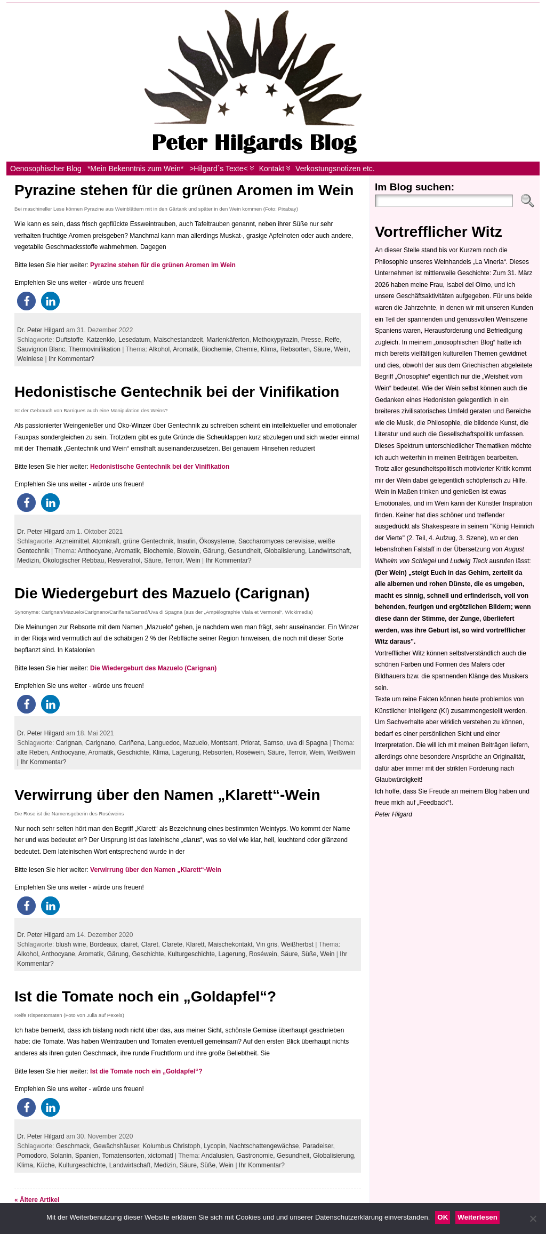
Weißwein (341, 752)
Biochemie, (218, 349)
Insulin (186, 541)
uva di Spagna (307, 743)
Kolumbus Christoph (171, 1146)
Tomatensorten (123, 1155)
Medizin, (30, 560)
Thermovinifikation (95, 349)
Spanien (87, 1155)
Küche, (48, 1165)
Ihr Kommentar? (71, 359)
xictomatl (160, 1155)
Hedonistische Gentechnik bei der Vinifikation (176, 391)
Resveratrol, (126, 560)
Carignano (100, 743)
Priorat (250, 743)
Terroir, (175, 560)
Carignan (69, 743)
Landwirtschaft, (330, 551)
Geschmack (73, 1146)
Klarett (195, 944)
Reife (332, 339)
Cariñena (131, 743)
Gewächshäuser (116, 1146)
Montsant (224, 743)
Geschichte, (134, 752)
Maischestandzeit (178, 339)
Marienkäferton (227, 339)
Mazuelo (195, 743)
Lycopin (215, 1146)
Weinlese (30, 359)
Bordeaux (103, 944)
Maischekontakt (230, 944)
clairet (129, 944)
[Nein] (532, 1218)
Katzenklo (101, 339)
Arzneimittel (72, 541)
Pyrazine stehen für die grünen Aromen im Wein (184, 190)
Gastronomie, (257, 1155)
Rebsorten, (297, 349)
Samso (273, 743)
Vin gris (266, 944)
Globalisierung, (286, 551)
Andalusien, (219, 1155)
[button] (26, 301)
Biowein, (190, 551)
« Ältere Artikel (36, 1200)
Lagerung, (187, 752)
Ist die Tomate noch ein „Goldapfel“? (145, 996)
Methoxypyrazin (275, 339)
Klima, (270, 349)
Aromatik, (187, 349)
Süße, (310, 954)
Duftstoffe (69, 339)
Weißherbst (297, 944)
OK (442, 1217)
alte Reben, (34, 752)
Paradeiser (317, 1146)
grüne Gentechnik (148, 541)
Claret (149, 944)
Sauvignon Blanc (41, 349)
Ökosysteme (217, 541)
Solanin (60, 1155)
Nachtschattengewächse (264, 1146)
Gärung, (215, 551)
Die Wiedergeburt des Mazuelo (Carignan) (162, 593)
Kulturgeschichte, (192, 954)
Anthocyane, (96, 551)
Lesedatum (134, 339)
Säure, (324, 349)
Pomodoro (31, 1155)
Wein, (342, 349)
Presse (311, 339)
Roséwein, (251, 752)
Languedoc (164, 743)
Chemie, (248, 349)
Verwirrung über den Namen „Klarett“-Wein (167, 795)
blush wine (71, 944)
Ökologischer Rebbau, (75, 560)
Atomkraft (105, 541)
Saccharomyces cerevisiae (276, 541)
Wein (193, 560)
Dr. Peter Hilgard (41, 330)
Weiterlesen (477, 1217)
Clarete (172, 944)
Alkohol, (161, 349)
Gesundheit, (246, 551)
